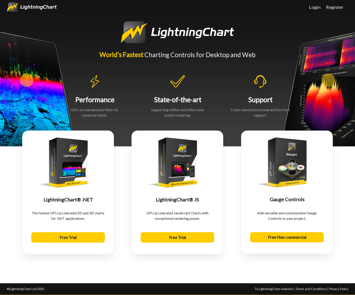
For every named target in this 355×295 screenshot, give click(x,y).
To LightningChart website (273, 289)
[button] (26, 80)
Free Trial (68, 237)
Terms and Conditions (310, 289)
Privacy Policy (338, 289)
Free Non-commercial (287, 237)
